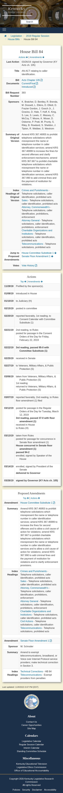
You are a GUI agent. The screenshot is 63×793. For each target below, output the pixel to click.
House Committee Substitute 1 (39, 253)
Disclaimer (37, 789)
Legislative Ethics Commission (31, 767)
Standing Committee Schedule (31, 751)
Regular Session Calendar (31, 744)
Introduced (28, 87)
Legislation (16, 36)
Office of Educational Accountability (31, 770)
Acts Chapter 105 (32, 80)
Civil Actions (26, 621)
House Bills (14, 39)
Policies (16, 789)
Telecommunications (32, 244)
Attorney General (30, 220)
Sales (25, 200)
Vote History (29, 265)
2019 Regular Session (37, 36)
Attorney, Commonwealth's (36, 207)
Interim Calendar (31, 748)
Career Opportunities (31, 725)
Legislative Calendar (31, 741)
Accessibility (50, 789)
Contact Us (31, 722)
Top (23, 281)
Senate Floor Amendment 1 (37, 256)
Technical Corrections (31, 671)
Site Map (31, 728)
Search (29, 21)
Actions (23, 57)
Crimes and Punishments (35, 190)
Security (26, 789)
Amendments (37, 57)
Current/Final (30, 83)
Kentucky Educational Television (31, 764)
